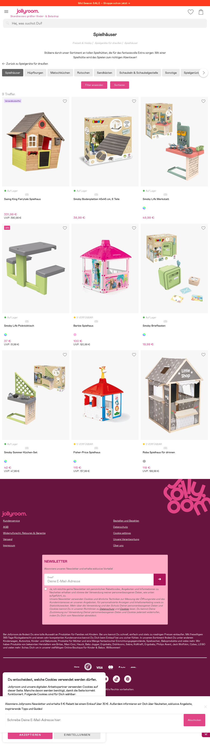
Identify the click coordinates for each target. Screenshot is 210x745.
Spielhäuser (131, 43)
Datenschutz (120, 527)
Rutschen (83, 73)
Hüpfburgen (35, 73)
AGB (5, 527)
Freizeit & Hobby (82, 43)
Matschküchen (60, 73)
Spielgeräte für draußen (108, 43)
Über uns (118, 545)
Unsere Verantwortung (126, 539)
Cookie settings (122, 533)
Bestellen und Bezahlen (126, 520)
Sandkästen (104, 73)
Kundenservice (11, 520)
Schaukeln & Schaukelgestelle (138, 73)
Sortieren (119, 85)
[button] (6, 11)
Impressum (9, 545)
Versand (7, 539)
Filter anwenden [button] (94, 85)
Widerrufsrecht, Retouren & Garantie (24, 533)
